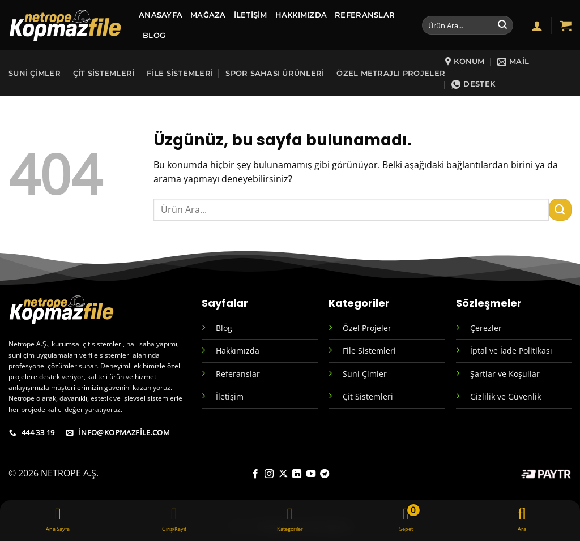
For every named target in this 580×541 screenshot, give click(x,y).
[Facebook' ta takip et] (255, 474)
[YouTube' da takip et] (310, 474)
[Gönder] (502, 25)
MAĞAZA (208, 15)
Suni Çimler (34, 73)
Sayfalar (225, 303)
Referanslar (365, 15)
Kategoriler (359, 303)
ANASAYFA (160, 15)
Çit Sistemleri (104, 73)
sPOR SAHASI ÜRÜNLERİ (274, 73)
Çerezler (486, 328)
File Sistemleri (180, 73)
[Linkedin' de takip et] (296, 474)
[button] (537, 25)
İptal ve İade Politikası (511, 350)
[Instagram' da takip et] (269, 474)
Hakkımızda (301, 15)
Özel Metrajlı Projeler (390, 73)
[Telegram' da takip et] (324, 474)
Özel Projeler (367, 328)
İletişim (250, 15)
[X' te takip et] (283, 474)
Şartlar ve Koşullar (505, 373)
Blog (224, 328)
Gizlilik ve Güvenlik (505, 396)
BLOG (154, 35)
